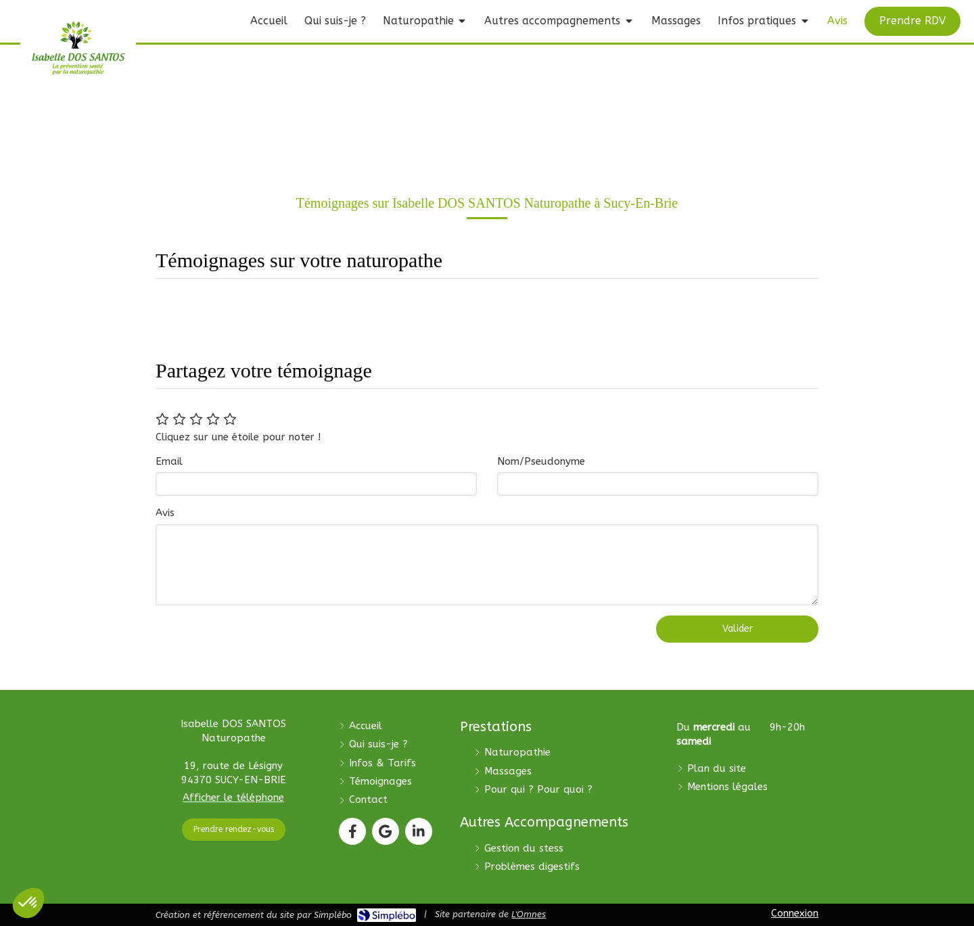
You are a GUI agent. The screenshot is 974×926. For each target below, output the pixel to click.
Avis (165, 513)
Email (169, 461)
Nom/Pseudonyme (541, 461)
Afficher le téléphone (233, 797)
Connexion (794, 913)
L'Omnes (528, 914)
